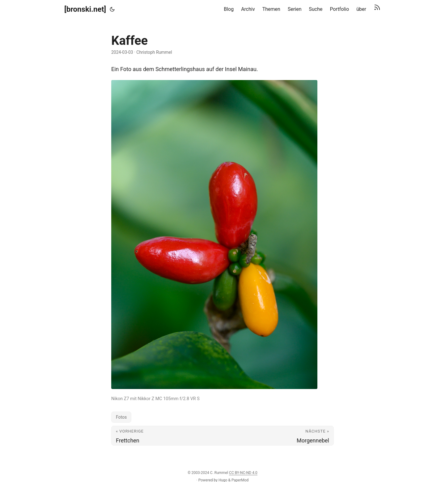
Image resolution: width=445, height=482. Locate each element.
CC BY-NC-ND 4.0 (243, 473)
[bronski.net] (85, 9)
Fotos (121, 417)
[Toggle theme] (112, 9)
